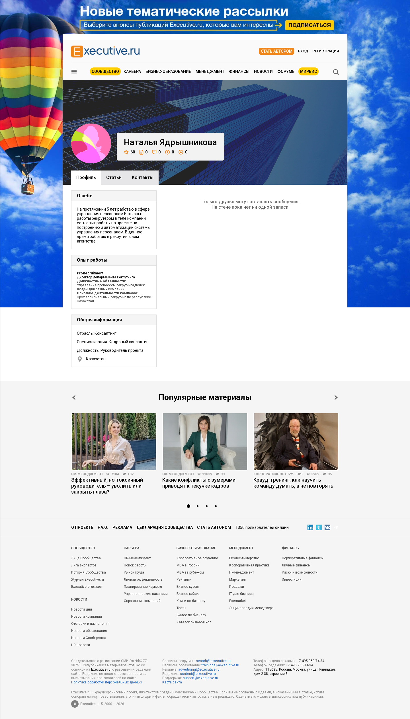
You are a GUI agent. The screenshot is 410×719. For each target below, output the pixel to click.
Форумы (286, 71)
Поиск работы (135, 565)
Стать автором (276, 51)
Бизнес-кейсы (188, 594)
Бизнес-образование (168, 71)
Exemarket (237, 601)
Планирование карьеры (143, 587)
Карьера (132, 71)
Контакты (142, 177)
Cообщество (83, 548)
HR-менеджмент (87, 474)
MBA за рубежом (190, 572)
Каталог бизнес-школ (194, 622)
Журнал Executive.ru (87, 580)
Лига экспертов (84, 565)
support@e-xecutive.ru (200, 678)
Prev (74, 397)
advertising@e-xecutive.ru (199, 669)
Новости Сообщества (88, 638)
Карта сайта (172, 682)
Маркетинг (237, 580)
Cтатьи (114, 177)
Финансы (239, 71)
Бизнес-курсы (188, 587)
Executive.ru (100, 669)
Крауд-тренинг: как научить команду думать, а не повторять (293, 483)
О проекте (82, 527)
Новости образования (89, 631)
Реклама (122, 527)
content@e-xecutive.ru (198, 674)
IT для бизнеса (241, 594)
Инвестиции (292, 580)
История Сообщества (88, 572)
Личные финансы (296, 565)
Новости (263, 71)
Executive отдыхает (86, 587)
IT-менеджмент (241, 572)
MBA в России (188, 565)
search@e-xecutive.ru (213, 661)
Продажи (236, 587)
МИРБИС (308, 71)
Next (336, 397)
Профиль (86, 177)
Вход (303, 51)
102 (131, 474)
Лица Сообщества (86, 558)
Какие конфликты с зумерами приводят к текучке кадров (198, 483)
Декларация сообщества (164, 527)
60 (129, 152)
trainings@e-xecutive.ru (220, 665)
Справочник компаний (142, 601)
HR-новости (80, 645)
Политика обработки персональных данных (106, 682)
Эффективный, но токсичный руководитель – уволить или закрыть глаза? (107, 486)
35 (330, 474)
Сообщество (105, 71)
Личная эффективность (143, 580)
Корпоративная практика (249, 565)
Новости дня (81, 609)
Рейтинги (184, 580)
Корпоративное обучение (278, 474)
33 (223, 474)
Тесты (181, 608)
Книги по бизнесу (191, 601)
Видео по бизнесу (191, 615)
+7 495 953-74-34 (310, 661)
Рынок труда (134, 572)
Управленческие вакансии (146, 594)
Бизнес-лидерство (244, 558)
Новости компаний (86, 617)
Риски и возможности (299, 572)
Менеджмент (210, 71)
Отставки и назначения (90, 624)
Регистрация (325, 51)
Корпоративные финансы (302, 558)
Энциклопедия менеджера (251, 608)
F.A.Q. (103, 527)
